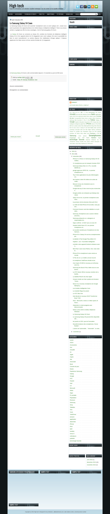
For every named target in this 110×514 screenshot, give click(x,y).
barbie (84, 116)
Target (99, 137)
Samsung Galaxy (16, 73)
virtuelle (82, 141)
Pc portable (77, 131)
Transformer (72, 141)
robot (85, 133)
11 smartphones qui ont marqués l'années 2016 (86, 163)
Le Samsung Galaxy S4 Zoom (81, 314)
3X (78, 112)
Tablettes (41, 14)
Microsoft (86, 125)
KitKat (99, 123)
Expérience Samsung (76, 371)
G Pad (88, 120)
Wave (73, 143)
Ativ (77, 116)
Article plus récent (16, 136)
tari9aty (20, 77)
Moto (95, 125)
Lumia (75, 125)
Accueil (11, 14)
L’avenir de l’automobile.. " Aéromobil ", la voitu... (86, 328)
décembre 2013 (91, 462)
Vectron (77, 141)
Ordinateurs (69, 14)
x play (76, 143)
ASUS (74, 116)
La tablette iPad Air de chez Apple (82, 276)
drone (86, 118)
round (88, 133)
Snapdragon (73, 137)
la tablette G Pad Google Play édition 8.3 (84, 239)
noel (86, 127)
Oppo (89, 129)
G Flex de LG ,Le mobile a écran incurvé (84, 258)
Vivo (85, 141)
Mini (90, 125)
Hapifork (77, 122)
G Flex (84, 120)
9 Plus (86, 112)
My (70, 127)
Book (88, 116)
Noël (89, 127)
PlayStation (85, 131)
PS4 (96, 131)
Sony (79, 137)
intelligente (72, 123)
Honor (88, 122)
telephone (88, 139)
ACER (99, 112)
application (98, 114)
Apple (93, 114)
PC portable (60, 14)
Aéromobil (78, 114)
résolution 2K (73, 133)
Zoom (36, 80)
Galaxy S (98, 120)
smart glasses (82, 135)
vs (100, 141)
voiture (88, 141)
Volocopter (96, 141)
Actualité (73, 114)
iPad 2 (84, 123)
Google (72, 122)
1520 (73, 112)
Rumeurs (98, 14)
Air (81, 114)
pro (93, 131)
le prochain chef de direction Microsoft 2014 (85, 202)
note (95, 127)
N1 (72, 127)
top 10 (99, 139)
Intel (100, 122)
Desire (83, 118)
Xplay (79, 143)
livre (73, 125)
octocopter (77, 129)
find (76, 120)
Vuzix (71, 143)
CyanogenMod (78, 118)
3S (76, 112)
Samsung (25, 80)
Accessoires (18, 14)
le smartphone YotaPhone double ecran (84, 260)
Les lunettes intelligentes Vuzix (81, 288)
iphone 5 (94, 123)
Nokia (91, 127)
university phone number (80, 511)
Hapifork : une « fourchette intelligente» (84, 241)
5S (81, 112)
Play (81, 131)
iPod (97, 123)
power (90, 131)
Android (89, 114)
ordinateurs (98, 129)
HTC (91, 122)
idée (98, 122)
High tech (16, 5)
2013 (73, 154)
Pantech (71, 131)
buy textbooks (49, 511)
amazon (85, 114)
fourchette (79, 120)
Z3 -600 (88, 143)
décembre (76, 156)
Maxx (82, 125)
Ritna (81, 133)
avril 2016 (89, 459)
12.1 (71, 112)
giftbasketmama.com (59, 511)
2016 (73, 151)
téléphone (93, 139)
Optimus (93, 129)
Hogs (86, 122)
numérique (72, 129)
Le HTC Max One (78, 293)
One (81, 129)
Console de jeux (79, 14)
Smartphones (50, 14)
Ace (96, 112)
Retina (78, 133)
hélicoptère (81, 122)
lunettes (79, 125)
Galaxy (14, 34)
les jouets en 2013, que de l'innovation (84, 321)
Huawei (94, 122)
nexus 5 (83, 127)
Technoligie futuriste (30, 14)
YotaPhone (83, 143)
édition (93, 118)
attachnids (80, 116)
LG (70, 126)
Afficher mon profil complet (79, 105)
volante (92, 141)
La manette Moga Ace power (81, 291)
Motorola (99, 125)
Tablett (87, 137)
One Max (85, 129)
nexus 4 (78, 127)
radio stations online (69, 511)
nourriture (99, 127)
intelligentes (77, 123)
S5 (100, 133)
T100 (83, 137)
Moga (92, 125)
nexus (74, 127)
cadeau (91, 116)
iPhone (88, 124)
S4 (21, 80)
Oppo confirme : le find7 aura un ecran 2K (84, 223)
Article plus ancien (60, 137)
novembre (76, 331)
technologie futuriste (77, 139)
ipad (82, 123)
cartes (94, 116)
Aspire (71, 116)
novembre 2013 (91, 465)
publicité (99, 131)
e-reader (90, 118)
